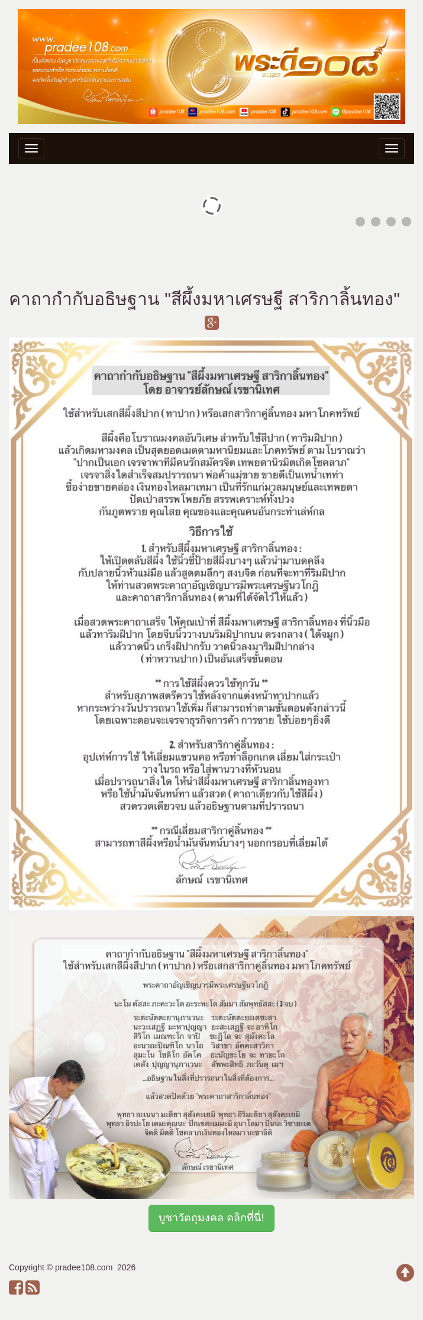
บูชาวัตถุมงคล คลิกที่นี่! (211, 1218)
